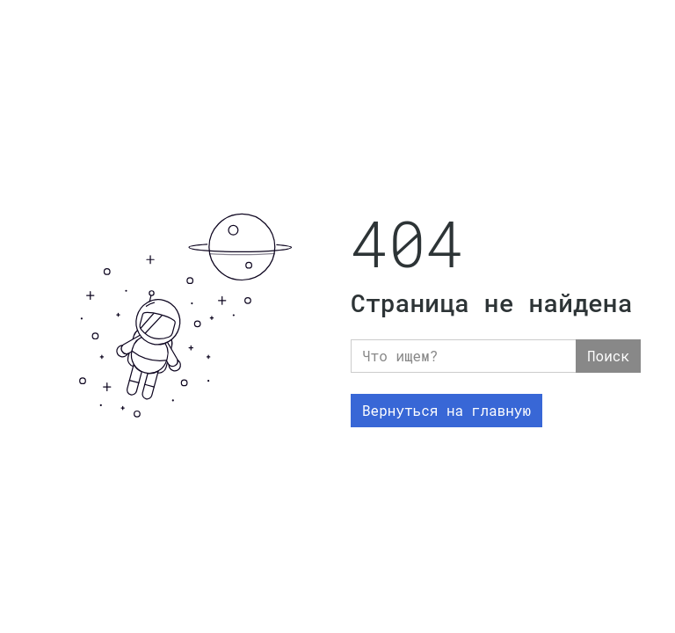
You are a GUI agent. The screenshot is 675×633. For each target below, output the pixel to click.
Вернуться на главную (446, 410)
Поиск (608, 355)
